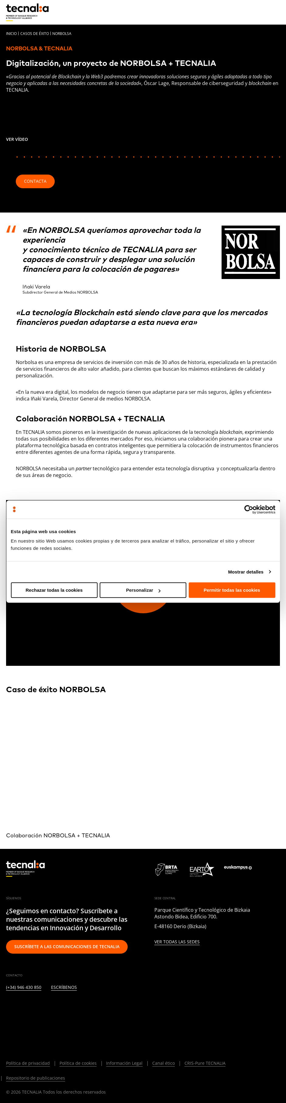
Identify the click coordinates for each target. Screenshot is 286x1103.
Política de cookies (78, 1063)
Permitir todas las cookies (232, 590)
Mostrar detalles (246, 571)
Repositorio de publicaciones (35, 1078)
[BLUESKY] (9, 1022)
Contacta (35, 181)
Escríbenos (64, 987)
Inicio (11, 33)
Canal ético (163, 1063)
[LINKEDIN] (9, 1005)
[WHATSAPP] (112, 1005)
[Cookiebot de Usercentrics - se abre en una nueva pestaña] (248, 509)
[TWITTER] (24, 1005)
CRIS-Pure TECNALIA (205, 1063)
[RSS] (83, 1005)
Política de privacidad (28, 1063)
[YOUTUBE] (68, 1005)
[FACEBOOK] (53, 1005)
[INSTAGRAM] (38, 1005)
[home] (27, 12)
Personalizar (143, 590)
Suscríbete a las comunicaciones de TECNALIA (66, 946)
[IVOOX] (97, 1005)
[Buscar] (260, 11)
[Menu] (275, 12)
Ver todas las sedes (177, 942)
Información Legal (124, 1063)
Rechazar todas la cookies (54, 590)
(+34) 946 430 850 (23, 987)
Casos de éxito (34, 33)
